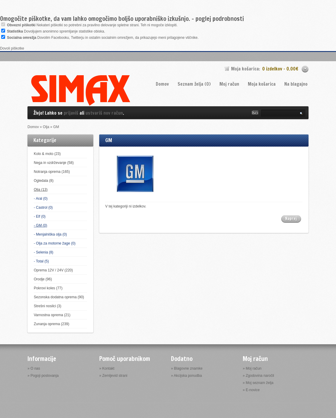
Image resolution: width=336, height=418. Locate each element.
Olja (46, 127)
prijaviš (71, 113)
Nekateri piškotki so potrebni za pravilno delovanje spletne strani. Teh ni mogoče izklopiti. (92, 25)
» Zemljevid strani (113, 376)
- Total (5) (41, 261)
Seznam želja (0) (194, 84)
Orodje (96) (43, 279)
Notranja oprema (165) (52, 172)
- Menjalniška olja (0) (50, 234)
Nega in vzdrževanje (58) (54, 163)
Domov (162, 84)
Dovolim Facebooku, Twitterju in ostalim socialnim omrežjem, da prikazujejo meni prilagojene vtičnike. (102, 38)
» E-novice (251, 390)
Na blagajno (296, 84)
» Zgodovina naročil (258, 376)
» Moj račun (252, 368)
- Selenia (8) (43, 252)
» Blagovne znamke (186, 368)
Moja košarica (262, 84)
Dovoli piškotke (12, 48)
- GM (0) (40, 225)
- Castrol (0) (43, 207)
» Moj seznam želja (258, 383)
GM (56, 127)
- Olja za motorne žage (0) (54, 243)
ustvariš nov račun (104, 113)
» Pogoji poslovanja (43, 376)
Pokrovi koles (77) (48, 288)
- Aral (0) (41, 198)
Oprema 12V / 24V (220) (53, 270)
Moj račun (229, 84)
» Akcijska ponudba (186, 376)
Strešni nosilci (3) (47, 306)
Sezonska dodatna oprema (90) (59, 297)
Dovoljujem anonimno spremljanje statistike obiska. (56, 31)
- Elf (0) (39, 216)
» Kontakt (106, 368)
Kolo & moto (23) (47, 154)
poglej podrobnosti (220, 18)
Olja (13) (41, 190)
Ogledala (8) (44, 181)
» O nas (34, 368)
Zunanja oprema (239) (51, 324)
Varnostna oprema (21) (52, 315)
